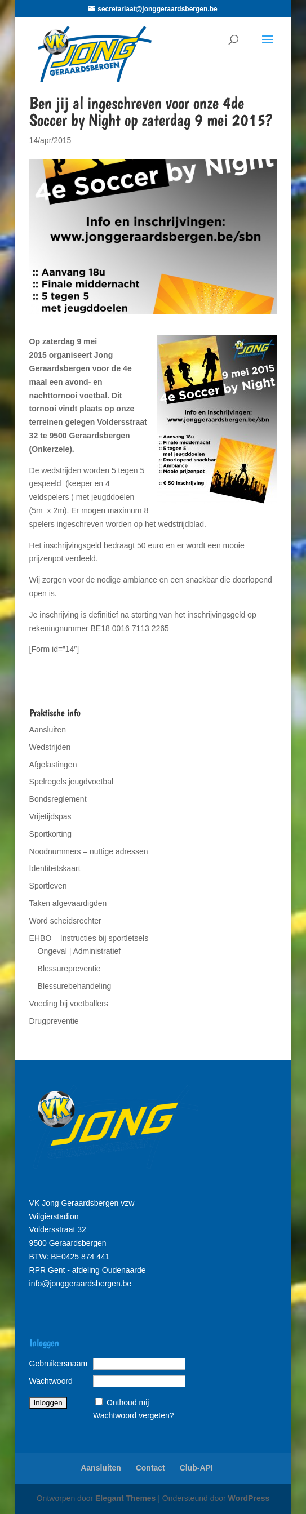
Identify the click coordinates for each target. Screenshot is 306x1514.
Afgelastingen (53, 764)
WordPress (249, 1498)
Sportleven (48, 885)
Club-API (196, 1467)
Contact (150, 1467)
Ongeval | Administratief (79, 951)
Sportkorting (50, 833)
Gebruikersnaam (58, 1363)
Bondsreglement (58, 798)
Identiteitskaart (55, 868)
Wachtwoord (51, 1381)
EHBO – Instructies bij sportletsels (89, 938)
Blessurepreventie (69, 968)
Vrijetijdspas (50, 816)
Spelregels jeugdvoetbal (71, 781)
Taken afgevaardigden (68, 903)
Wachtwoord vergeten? (133, 1415)
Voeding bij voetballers (68, 1003)
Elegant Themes (125, 1498)
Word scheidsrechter (65, 920)
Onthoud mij (128, 1402)
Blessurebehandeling (75, 986)
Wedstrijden (50, 747)
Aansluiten (47, 729)
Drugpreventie (54, 1020)
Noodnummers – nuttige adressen (88, 851)
